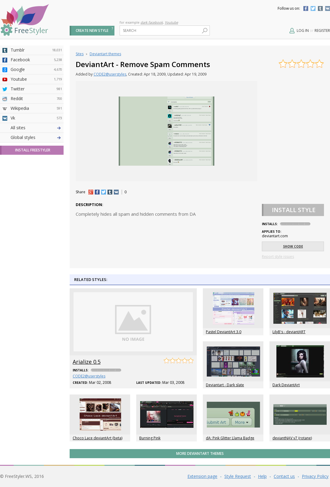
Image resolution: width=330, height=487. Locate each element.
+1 (90, 192)
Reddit (36, 98)
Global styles (23, 244)
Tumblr (320, 8)
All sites (18, 234)
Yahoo (36, 166)
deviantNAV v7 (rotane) (292, 438)
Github (36, 156)
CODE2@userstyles (110, 74)
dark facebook (151, 22)
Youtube (171, 22)
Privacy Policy (315, 476)
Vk (36, 118)
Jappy (36, 195)
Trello (36, 205)
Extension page (202, 476)
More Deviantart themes (200, 453)
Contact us (284, 476)
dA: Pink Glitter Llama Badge (230, 438)
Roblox (36, 186)
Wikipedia (36, 108)
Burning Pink (149, 438)
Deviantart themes (105, 53)
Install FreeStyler (32, 256)
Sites (80, 53)
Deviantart (36, 127)
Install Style (293, 210)
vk (116, 192)
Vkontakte (327, 8)
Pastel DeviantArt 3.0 (223, 331)
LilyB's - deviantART (288, 331)
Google (36, 69)
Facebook (305, 8)
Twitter (313, 8)
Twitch (36, 224)
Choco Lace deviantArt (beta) (97, 438)
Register (322, 30)
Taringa (36, 176)
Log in (303, 30)
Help (262, 476)
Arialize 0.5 (87, 361)
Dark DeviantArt (286, 384)
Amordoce (36, 147)
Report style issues (278, 256)
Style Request (237, 476)
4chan (36, 137)
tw (103, 192)
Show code (293, 246)
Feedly (36, 215)
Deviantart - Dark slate (225, 384)
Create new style (92, 30)
